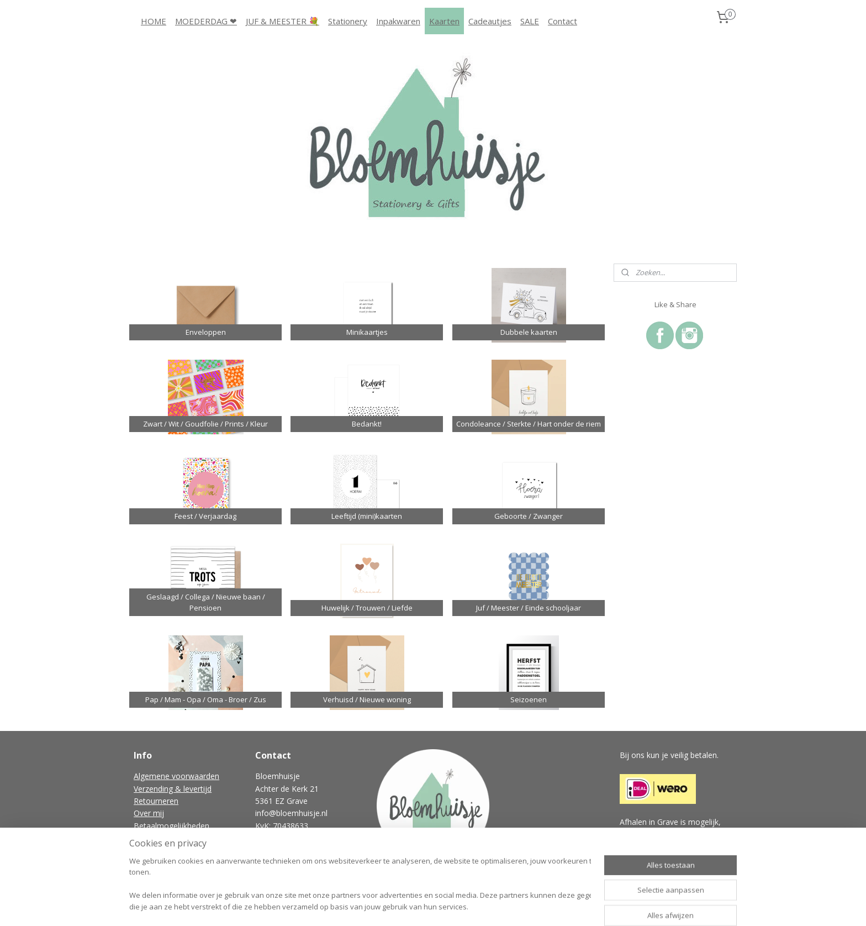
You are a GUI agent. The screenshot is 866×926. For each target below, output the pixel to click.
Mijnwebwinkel (551, 906)
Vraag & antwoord (166, 850)
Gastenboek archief (168, 862)
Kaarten (444, 21)
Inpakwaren (398, 21)
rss (412, 906)
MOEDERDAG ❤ (206, 21)
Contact (562, 21)
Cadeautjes (489, 21)
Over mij (149, 813)
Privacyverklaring (163, 838)
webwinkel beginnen (454, 906)
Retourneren (156, 801)
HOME (153, 21)
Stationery (347, 21)
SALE (529, 21)
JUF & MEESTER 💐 (282, 21)
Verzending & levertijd (173, 788)
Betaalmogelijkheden (171, 825)
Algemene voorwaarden (176, 776)
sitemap (389, 906)
